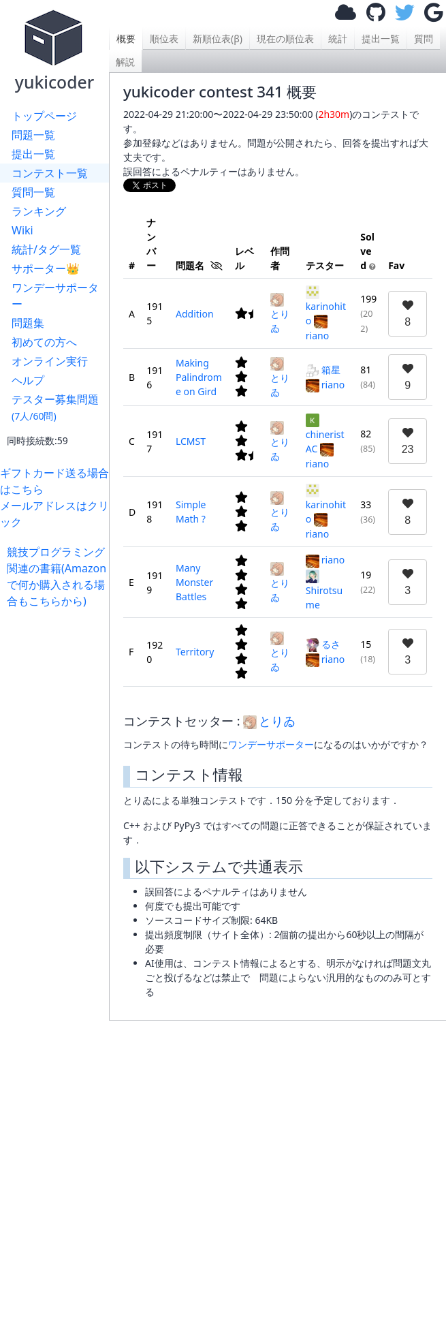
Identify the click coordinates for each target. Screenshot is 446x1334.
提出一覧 (33, 153)
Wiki (22, 230)
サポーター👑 (46, 268)
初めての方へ (44, 342)
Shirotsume (324, 590)
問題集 (28, 322)
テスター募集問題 (55, 407)
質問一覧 (33, 192)
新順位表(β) (217, 38)
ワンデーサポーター (55, 295)
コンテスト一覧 (50, 173)
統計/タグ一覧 (46, 249)
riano (325, 384)
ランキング (39, 211)
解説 (125, 61)
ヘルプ (28, 380)
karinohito (326, 306)
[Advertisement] (58, 813)
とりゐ (279, 314)
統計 (337, 38)
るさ (323, 644)
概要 (126, 38)
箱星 (323, 369)
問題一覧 (33, 134)
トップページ (44, 115)
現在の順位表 (285, 38)
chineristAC (325, 434)
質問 (423, 38)
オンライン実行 (50, 361)
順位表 (164, 38)
